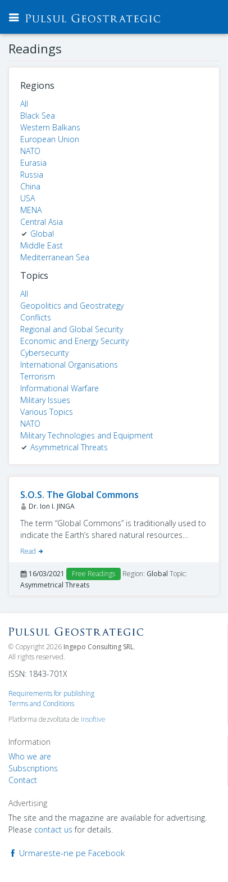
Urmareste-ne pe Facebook (66, 852)
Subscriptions (33, 768)
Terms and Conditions (41, 703)
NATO (30, 151)
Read (32, 551)
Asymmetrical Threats (69, 447)
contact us (53, 829)
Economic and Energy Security (74, 341)
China (30, 186)
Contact (22, 780)
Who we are (29, 756)
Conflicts (35, 317)
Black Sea (37, 115)
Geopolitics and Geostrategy (72, 305)
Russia (31, 174)
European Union (49, 139)
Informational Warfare (59, 388)
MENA (31, 210)
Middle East (41, 245)
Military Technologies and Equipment (86, 435)
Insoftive (93, 719)
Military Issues (45, 400)
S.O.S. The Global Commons (79, 495)
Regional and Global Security (71, 329)
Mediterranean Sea (54, 257)
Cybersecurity (44, 352)
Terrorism (37, 376)
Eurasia (33, 162)
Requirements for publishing (51, 693)
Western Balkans (50, 127)
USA (27, 198)
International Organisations (69, 364)
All (24, 103)
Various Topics (46, 411)
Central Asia (41, 221)
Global (42, 233)
